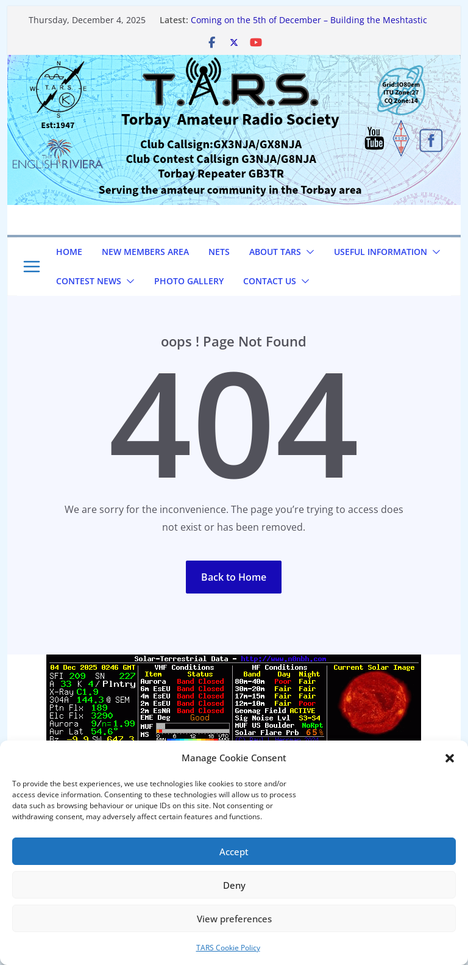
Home (69, 251)
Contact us (269, 281)
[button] (450, 758)
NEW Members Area (145, 251)
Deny (234, 885)
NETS (219, 251)
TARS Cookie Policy (228, 947)
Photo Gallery (189, 281)
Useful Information (380, 251)
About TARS (275, 251)
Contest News (88, 281)
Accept (234, 851)
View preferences (234, 919)
